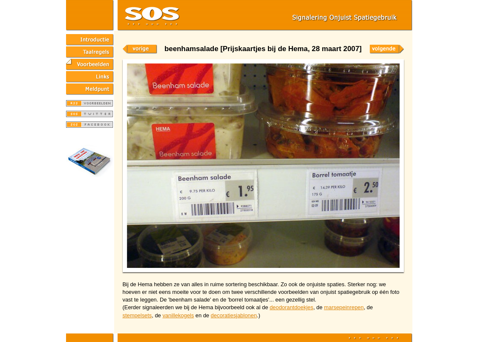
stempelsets (137, 315)
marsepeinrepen (343, 307)
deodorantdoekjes (292, 307)
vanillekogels (178, 315)
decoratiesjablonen (234, 315)
